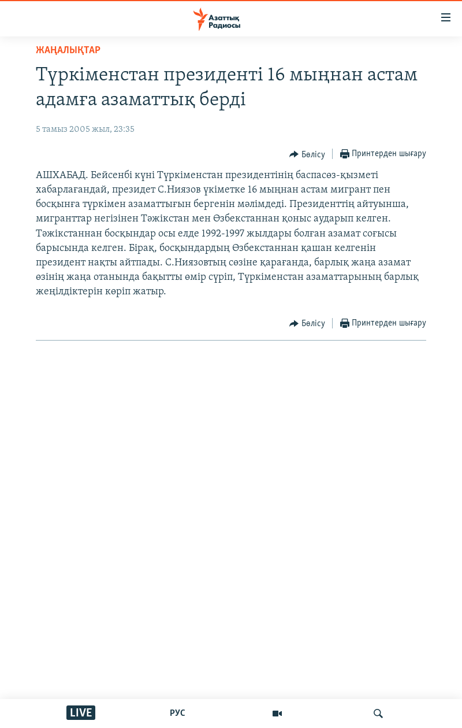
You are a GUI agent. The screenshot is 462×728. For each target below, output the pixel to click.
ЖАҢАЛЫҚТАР (68, 50)
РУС (177, 713)
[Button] (307, 154)
